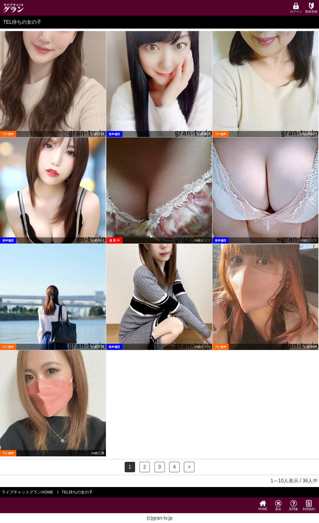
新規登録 (311, 7)
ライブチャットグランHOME (27, 492)
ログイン (296, 7)
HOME (262, 505)
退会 (278, 505)
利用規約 (309, 505)
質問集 (293, 505)
